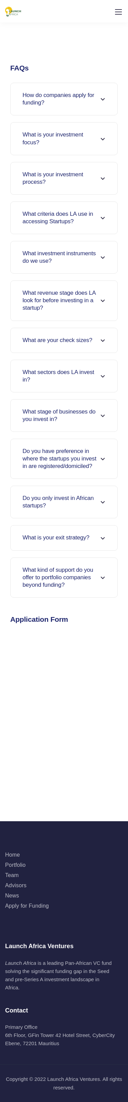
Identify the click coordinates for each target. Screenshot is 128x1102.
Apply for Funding (27, 906)
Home (12, 855)
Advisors (16, 885)
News (12, 895)
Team (12, 875)
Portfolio (15, 865)
